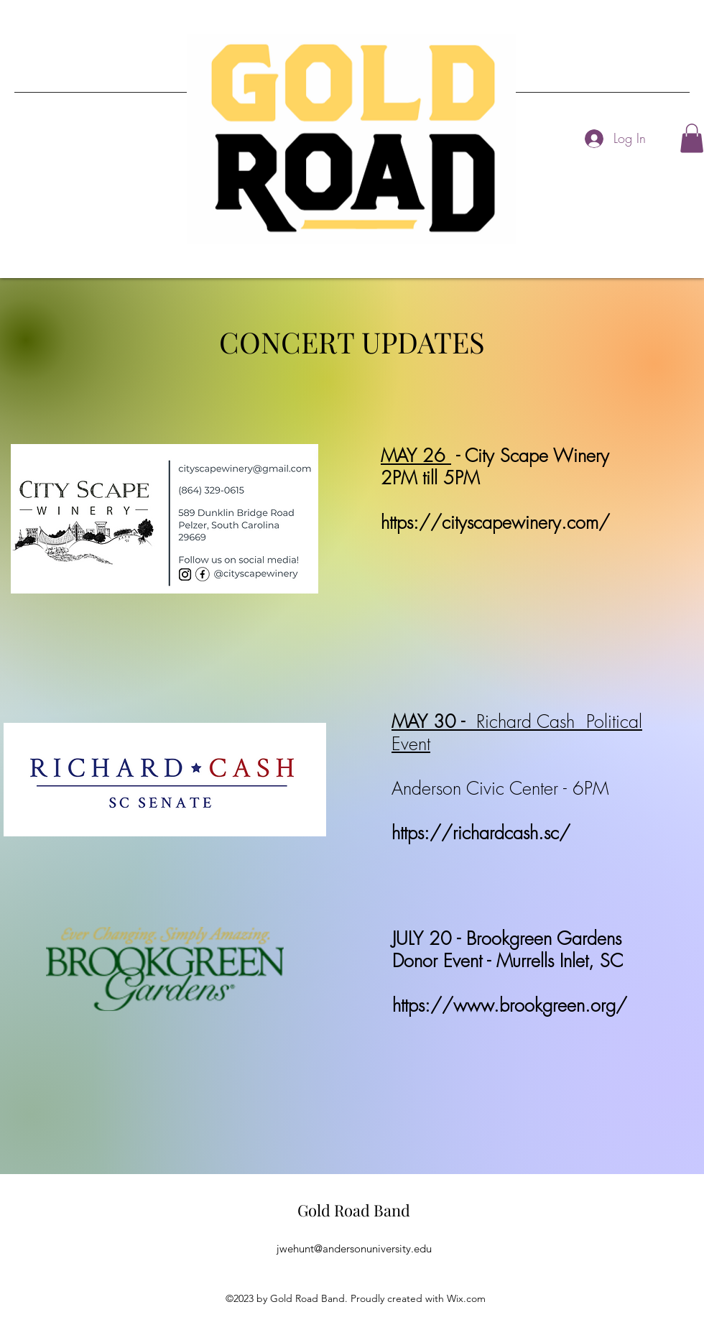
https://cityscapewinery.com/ (495, 522)
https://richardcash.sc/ (481, 833)
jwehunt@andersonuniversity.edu (354, 1248)
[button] (692, 138)
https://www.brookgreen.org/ (509, 1005)
